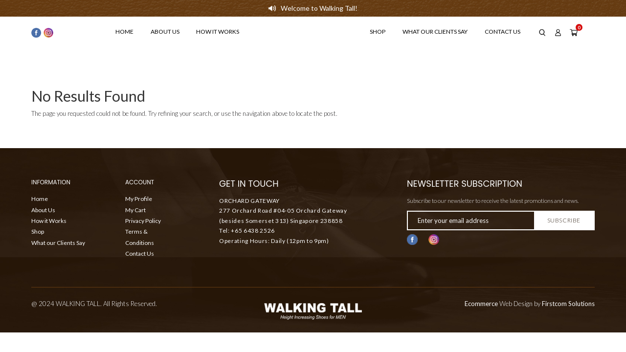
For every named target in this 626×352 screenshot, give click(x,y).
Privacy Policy (143, 220)
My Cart (135, 210)
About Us (165, 31)
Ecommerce (481, 304)
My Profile (138, 198)
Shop (377, 31)
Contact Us (502, 31)
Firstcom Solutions (568, 304)
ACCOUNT (139, 182)
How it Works (217, 31)
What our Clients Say (435, 31)
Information (50, 182)
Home (124, 31)
